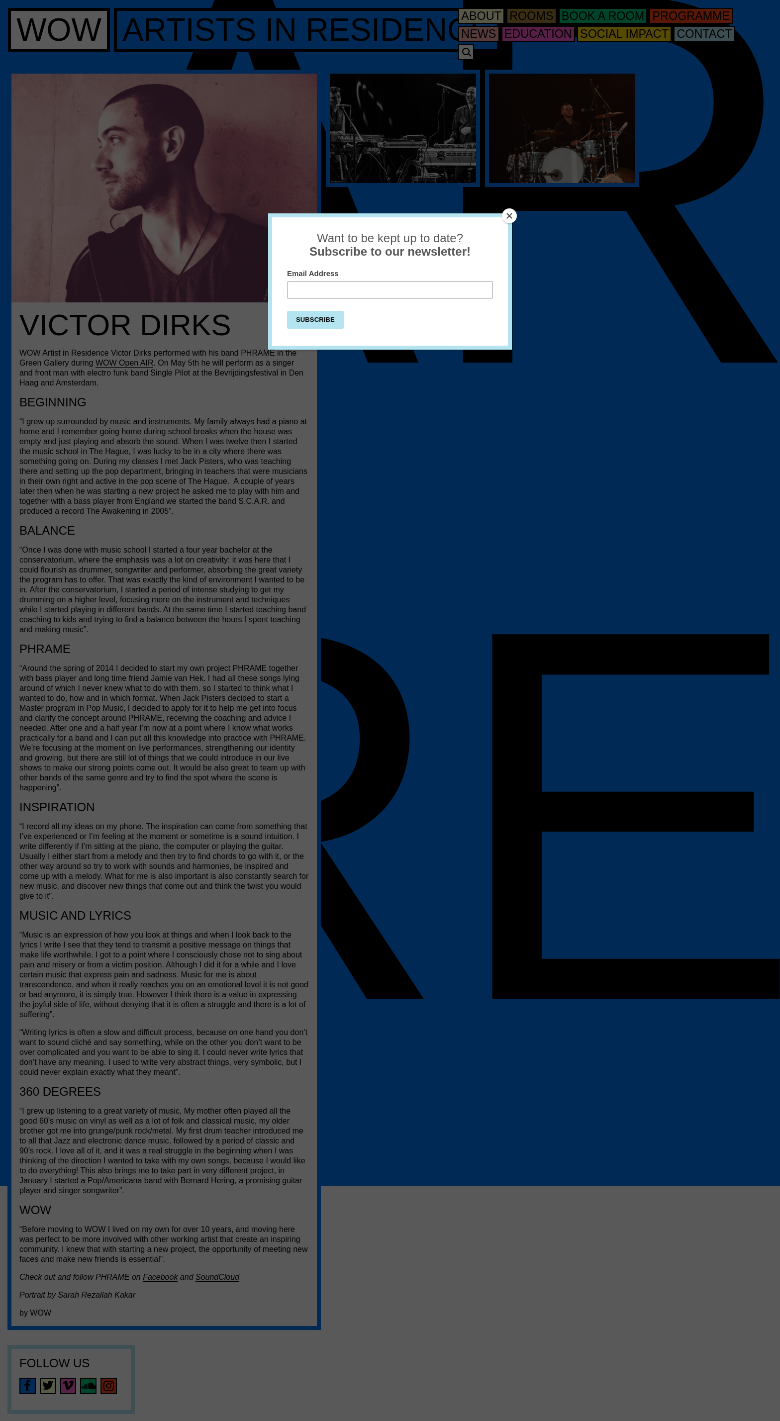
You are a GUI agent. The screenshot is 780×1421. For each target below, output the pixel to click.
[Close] (509, 215)
